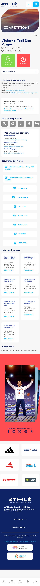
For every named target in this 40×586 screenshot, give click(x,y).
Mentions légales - (24, 541)
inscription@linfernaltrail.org (15, 90)
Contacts (33, 541)
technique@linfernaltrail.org (13, 146)
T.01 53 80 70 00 (9, 511)
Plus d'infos (9, 270)
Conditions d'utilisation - (11, 541)
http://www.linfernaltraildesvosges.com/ (24, 93)
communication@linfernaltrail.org (15, 140)
